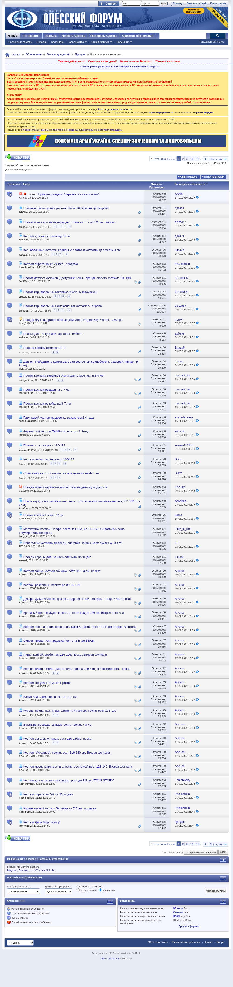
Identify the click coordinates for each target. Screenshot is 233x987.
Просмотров (156, 187)
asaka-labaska (27, 420)
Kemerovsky (26, 783)
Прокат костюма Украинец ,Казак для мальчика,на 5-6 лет (64, 375)
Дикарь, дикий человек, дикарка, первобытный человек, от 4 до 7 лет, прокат (77, 599)
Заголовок (14, 184)
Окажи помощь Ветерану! (136, 61)
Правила (51, 35)
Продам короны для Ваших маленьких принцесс (57, 557)
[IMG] (176, 916)
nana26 (23, 254)
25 (164, 710)
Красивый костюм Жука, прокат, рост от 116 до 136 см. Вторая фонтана (73, 613)
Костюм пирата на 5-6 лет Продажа (48, 794)
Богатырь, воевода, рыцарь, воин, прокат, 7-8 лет (58, 724)
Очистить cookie (196, 3)
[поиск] (182, 36)
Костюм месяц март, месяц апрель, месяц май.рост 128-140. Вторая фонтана (77, 766)
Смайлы (178, 912)
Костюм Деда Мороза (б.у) (41, 822)
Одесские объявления (137, 35)
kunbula (24, 434)
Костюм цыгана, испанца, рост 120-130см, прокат (58, 738)
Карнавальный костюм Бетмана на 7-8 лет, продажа (59, 808)
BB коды (178, 908)
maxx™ (34, 870)
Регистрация (218, 3)
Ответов (156, 184)
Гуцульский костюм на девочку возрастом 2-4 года (58, 417)
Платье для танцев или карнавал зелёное (52, 334)
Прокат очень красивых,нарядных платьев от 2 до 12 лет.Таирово (69, 222)
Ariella (23, 197)
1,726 (162, 305)
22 (164, 668)
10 (164, 570)
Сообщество (76, 41)
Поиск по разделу (214, 176)
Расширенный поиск (212, 41)
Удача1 (23, 211)
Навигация (122, 41)
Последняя (218, 159)
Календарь (57, 41)
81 (164, 445)
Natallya (50, 870)
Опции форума (100, 41)
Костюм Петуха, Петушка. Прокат (46, 683)
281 (163, 221)
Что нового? (31, 35)
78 (164, 459)
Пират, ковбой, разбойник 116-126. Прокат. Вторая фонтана (65, 654)
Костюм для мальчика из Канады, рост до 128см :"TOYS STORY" (69, 780)
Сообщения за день (20, 41)
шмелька (24, 296)
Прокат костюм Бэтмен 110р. (43, 515)
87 (69, 310)
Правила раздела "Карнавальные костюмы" (68, 194)
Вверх (223, 852)
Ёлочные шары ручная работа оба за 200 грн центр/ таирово (66, 208)
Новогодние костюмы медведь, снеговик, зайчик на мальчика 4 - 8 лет (72, 543)
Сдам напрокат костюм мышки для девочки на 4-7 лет (61, 473)
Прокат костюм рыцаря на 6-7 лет (47, 389)
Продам (80, 54)
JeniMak (24, 281)
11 (191, 158)
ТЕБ (21, 368)
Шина (22, 518)
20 (164, 347)
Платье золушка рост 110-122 (44, 445)
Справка (41, 41)
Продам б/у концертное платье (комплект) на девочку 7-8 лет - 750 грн (72, 320)
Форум (12, 35)
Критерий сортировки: (58, 886)
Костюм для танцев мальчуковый (46, 236)
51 (197, 158)
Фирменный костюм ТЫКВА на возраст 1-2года (56, 431)
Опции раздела (188, 176)
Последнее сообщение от (191, 184)
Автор (26, 184)
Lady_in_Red (27, 536)
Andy (42, 870)
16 (164, 389)
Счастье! (24, 870)
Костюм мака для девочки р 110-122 (48, 459)
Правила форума (188, 926)
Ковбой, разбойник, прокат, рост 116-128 (51, 585)
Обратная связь (158, 942)
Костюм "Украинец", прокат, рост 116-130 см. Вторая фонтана (66, 752)
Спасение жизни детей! (102, 61)
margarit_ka (26, 380)
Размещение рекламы (186, 942)
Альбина (24, 508)
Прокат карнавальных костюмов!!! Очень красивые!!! (60, 292)
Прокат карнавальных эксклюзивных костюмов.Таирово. (63, 306)
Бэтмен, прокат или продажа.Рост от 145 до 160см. (59, 640)
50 (164, 473)
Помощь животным (167, 61)
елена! (23, 560)
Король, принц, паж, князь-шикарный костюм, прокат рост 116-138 (69, 710)
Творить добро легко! (71, 61)
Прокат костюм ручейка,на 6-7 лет (47, 403)
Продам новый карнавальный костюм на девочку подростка (65, 487)
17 (164, 640)
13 (164, 403)
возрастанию (86, 890)
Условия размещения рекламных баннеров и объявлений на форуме (119, 66)
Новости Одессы (73, 35)
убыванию (107, 890)
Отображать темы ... (19, 886)
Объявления (34, 54)
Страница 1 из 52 (164, 158)
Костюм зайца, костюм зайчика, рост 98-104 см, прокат (62, 571)
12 (164, 724)
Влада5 (23, 352)
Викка (22, 464)
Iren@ (22, 323)
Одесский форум (110, 958)
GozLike (24, 490)
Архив (208, 942)
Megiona (12, 870)
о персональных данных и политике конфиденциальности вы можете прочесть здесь (71, 129)
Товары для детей (58, 54)
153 (163, 291)
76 (164, 249)
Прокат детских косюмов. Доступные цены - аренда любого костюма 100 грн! (77, 278)
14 (164, 361)
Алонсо (23, 574)
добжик (23, 239)
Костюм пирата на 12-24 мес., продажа (50, 264)
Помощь (178, 3)
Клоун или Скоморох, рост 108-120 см (50, 696)
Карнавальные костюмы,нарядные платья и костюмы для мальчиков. (72, 250)
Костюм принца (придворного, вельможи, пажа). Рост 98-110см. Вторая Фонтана (79, 626)
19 (164, 682)
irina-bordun (26, 267)
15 (69, 226)
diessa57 (24, 227)
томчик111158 (27, 450)
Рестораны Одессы (103, 35)
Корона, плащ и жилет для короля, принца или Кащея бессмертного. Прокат (77, 669)
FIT (21, 546)
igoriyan (24, 825)
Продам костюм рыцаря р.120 (44, 347)
